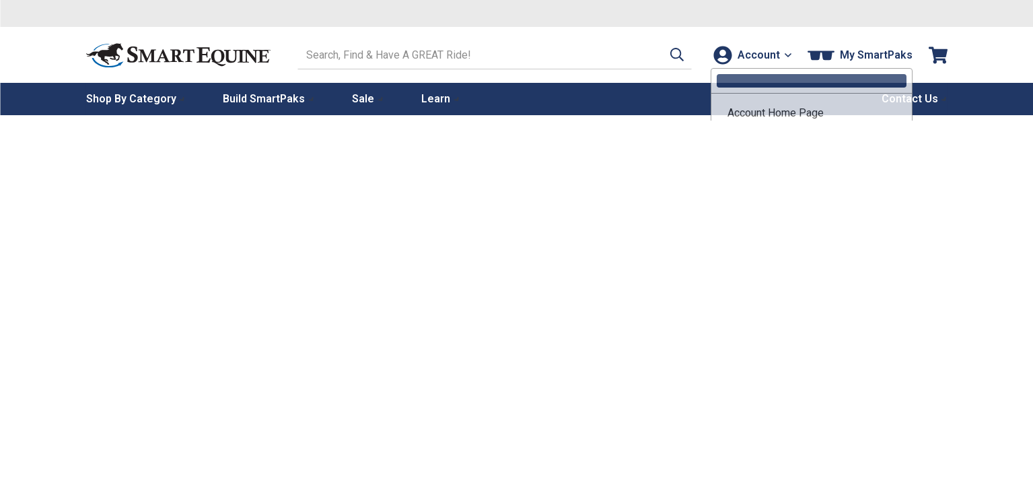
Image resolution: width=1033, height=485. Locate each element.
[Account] (751, 55)
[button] (669, 54)
